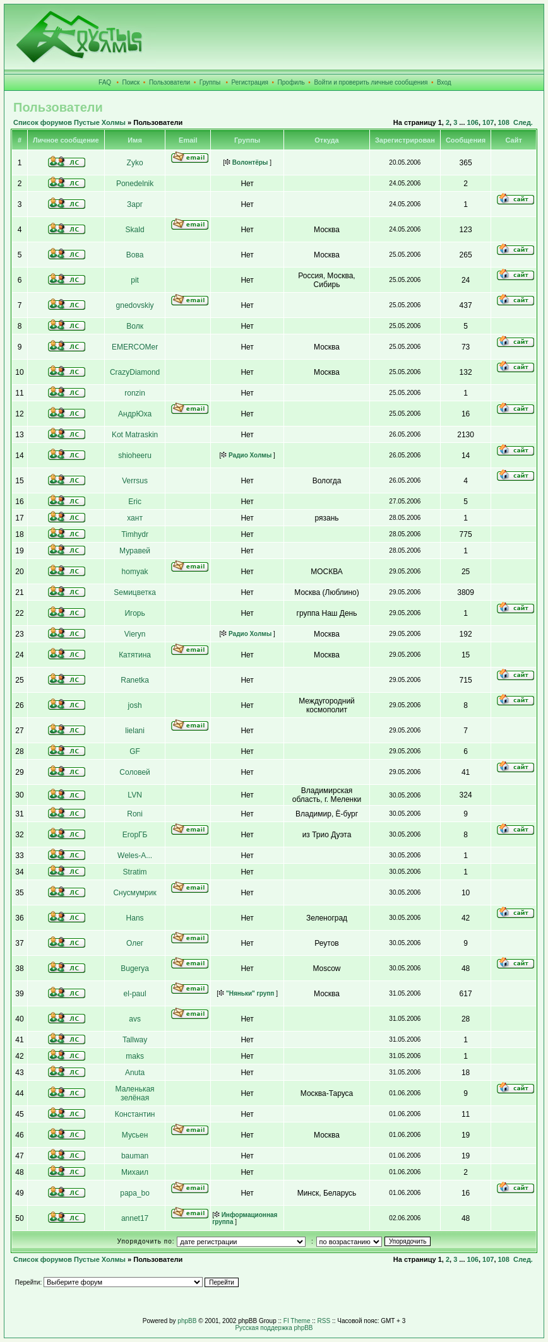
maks (135, 1056)
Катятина (135, 654)
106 (473, 122)
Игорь (134, 613)
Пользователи (169, 82)
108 (503, 122)
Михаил (134, 1172)
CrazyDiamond (135, 372)
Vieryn (135, 634)
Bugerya (135, 968)
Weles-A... (134, 855)
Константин (135, 1114)
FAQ (104, 82)
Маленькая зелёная (135, 1093)
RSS (324, 1320)
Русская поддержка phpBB (274, 1327)
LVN (134, 795)
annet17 (134, 1218)
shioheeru (135, 455)
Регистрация (250, 82)
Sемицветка (135, 592)
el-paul (135, 993)
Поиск (131, 82)
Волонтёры (246, 162)
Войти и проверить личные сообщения (370, 82)
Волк (134, 326)
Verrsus (135, 480)
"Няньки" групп (246, 993)
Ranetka (135, 680)
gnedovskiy (135, 305)
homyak (135, 571)
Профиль (291, 82)
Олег (134, 943)
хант (135, 518)
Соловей (134, 772)
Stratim (135, 872)
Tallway (134, 1039)
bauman (134, 1155)
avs (135, 1019)
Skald (135, 229)
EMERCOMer (135, 347)
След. (523, 122)
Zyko (135, 162)
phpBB (186, 1320)
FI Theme (297, 1320)
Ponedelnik (134, 183)
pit (135, 280)
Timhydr (134, 534)
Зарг (135, 204)
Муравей (134, 550)
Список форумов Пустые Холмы (69, 122)
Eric (134, 501)
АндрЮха (135, 413)
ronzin (134, 393)
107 (488, 122)
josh (135, 705)
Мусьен (135, 1135)
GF (134, 751)
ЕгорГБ (135, 834)
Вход (444, 82)
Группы (210, 82)
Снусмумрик (134, 892)
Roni (135, 813)
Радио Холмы (246, 455)
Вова (135, 254)
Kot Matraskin (135, 434)
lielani (135, 730)
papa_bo (135, 1193)
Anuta (135, 1072)
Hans (135, 918)
